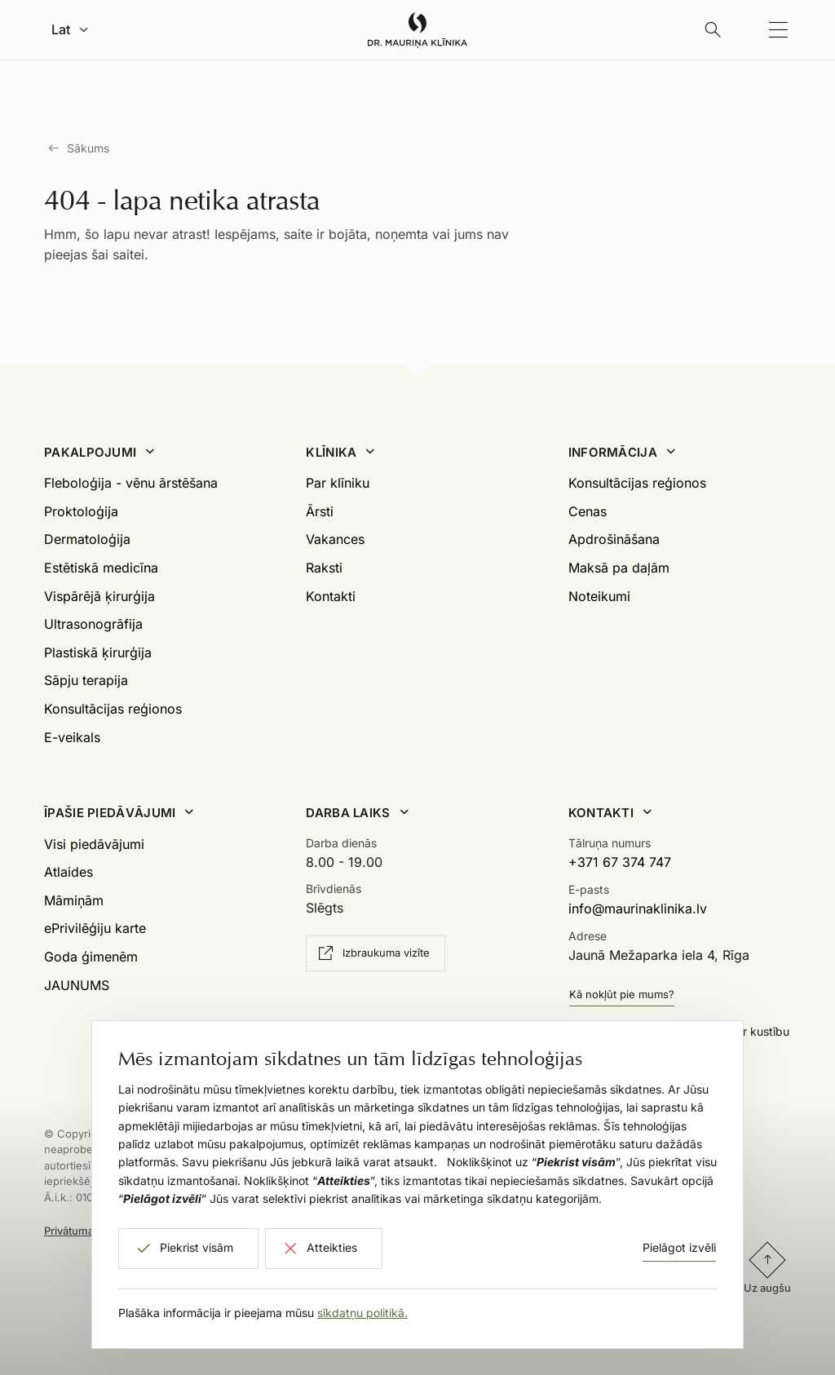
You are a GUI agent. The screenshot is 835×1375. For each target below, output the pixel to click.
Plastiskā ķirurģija (98, 652)
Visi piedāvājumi (94, 844)
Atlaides (68, 872)
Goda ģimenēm (91, 956)
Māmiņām (74, 900)
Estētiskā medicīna (101, 567)
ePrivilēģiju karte (95, 928)
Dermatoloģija (87, 539)
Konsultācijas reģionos (113, 709)
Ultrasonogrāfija (93, 624)
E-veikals (72, 737)
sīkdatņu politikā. (362, 1313)
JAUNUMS (76, 985)
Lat (60, 29)
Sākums (88, 148)
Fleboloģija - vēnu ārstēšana (131, 483)
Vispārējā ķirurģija (99, 596)
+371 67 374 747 (619, 862)
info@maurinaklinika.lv (637, 908)
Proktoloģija (81, 511)
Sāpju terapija (86, 680)
